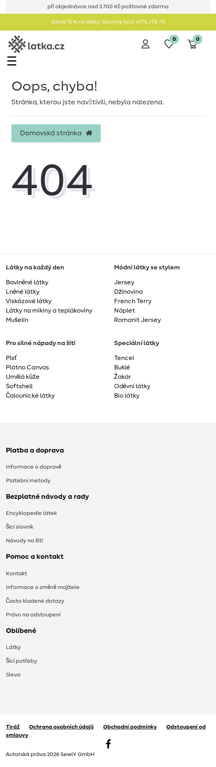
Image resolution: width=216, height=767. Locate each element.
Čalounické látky (30, 396)
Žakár (122, 377)
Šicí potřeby (21, 661)
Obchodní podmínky (130, 727)
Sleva (13, 675)
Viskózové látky (29, 301)
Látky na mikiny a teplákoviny (49, 310)
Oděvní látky (132, 386)
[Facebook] (108, 745)
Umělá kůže (23, 377)
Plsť (11, 358)
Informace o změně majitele (43, 587)
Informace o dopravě (33, 467)
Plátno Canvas (27, 367)
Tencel (124, 358)
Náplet (124, 310)
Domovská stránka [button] (56, 133)
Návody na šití (24, 540)
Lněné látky (23, 292)
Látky (13, 647)
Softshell (19, 386)
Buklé (122, 367)
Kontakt (16, 573)
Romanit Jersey (137, 320)
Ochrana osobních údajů (61, 727)
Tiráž (13, 727)
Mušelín (17, 320)
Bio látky (127, 396)
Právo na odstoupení (33, 615)
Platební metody (28, 480)
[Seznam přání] (169, 44)
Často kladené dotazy (35, 601)
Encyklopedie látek (31, 513)
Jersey (124, 282)
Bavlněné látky (27, 282)
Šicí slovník (19, 527)
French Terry (133, 301)
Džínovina (128, 292)
